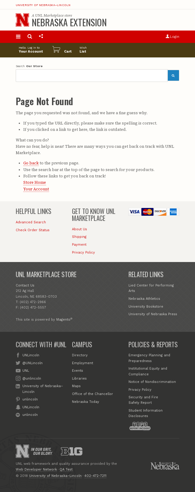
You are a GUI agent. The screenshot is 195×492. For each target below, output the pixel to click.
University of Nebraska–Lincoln (43, 5)
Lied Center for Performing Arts (151, 288)
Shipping (79, 237)
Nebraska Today (85, 402)
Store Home (34, 182)
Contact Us (25, 285)
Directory (80, 355)
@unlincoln (31, 378)
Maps (76, 386)
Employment (82, 363)
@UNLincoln (32, 363)
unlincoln (30, 399)
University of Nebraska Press (152, 314)
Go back (31, 163)
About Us (79, 229)
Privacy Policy (83, 252)
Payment (79, 245)
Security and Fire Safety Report (143, 400)
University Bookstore (145, 307)
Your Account (36, 189)
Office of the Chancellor (92, 394)
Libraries (79, 378)
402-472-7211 (95, 476)
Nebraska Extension (69, 22)
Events (77, 371)
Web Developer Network (36, 469)
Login (172, 36)
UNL (25, 370)
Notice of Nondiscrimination (152, 382)
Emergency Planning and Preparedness (149, 358)
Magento (63, 320)
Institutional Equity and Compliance (147, 371)
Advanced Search (31, 222)
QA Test (66, 469)
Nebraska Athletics (144, 299)
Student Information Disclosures (145, 413)
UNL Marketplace (49, 15)
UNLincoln (30, 355)
